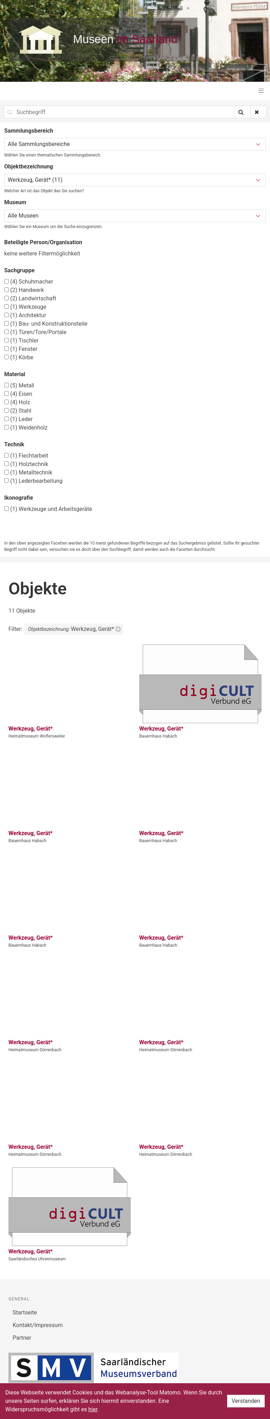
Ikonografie (18, 497)
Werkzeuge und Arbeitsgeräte (48, 509)
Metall (19, 385)
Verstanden (246, 1401)
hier (92, 1409)
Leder (18, 419)
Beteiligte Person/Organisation (43, 242)
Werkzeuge (25, 307)
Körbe (18, 357)
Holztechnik (26, 464)
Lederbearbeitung (33, 481)
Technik (14, 444)
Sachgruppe (19, 270)
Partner (22, 1337)
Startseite (25, 1312)
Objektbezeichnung (28, 166)
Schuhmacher (28, 281)
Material (14, 374)
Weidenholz (25, 427)
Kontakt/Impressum (38, 1325)
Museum (15, 202)
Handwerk (24, 290)
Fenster (20, 349)
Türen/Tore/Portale (35, 332)
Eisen (18, 394)
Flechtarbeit (26, 455)
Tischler (21, 340)
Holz (17, 402)
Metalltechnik (28, 472)
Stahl (17, 410)
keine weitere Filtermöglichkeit (42, 253)
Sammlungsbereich (28, 130)
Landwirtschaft (30, 298)
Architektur (25, 315)
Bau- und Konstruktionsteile (45, 323)
